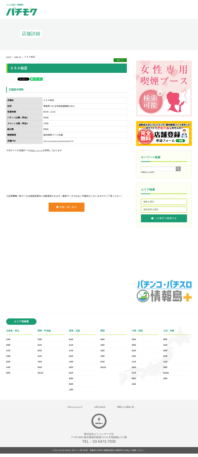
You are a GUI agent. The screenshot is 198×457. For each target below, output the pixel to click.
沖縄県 (166, 380)
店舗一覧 (20, 57)
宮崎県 (166, 369)
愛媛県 (134, 380)
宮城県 (9, 357)
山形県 (9, 369)
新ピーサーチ (38, 150)
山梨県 (72, 363)
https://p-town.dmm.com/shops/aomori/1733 (62, 141)
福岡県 (166, 339)
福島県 (9, 374)
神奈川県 (41, 374)
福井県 (72, 357)
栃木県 (40, 345)
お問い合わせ (99, 409)
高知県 (134, 386)
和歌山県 (104, 369)
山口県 (134, 363)
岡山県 (134, 351)
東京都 (40, 369)
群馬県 (40, 351)
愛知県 (72, 386)
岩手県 (9, 351)
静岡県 (72, 380)
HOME (9, 57)
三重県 (72, 392)
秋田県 (9, 363)
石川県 (72, 351)
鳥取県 (134, 339)
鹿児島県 (167, 374)
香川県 (134, 374)
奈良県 (103, 363)
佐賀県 (166, 345)
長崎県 (166, 351)
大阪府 (103, 351)
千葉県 (40, 363)
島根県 (134, 345)
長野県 (72, 369)
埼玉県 (40, 357)
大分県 (166, 363)
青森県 (9, 345)
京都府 (103, 345)
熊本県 (166, 357)
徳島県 (134, 369)
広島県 (134, 357)
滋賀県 (103, 339)
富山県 (72, 345)
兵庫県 (103, 357)
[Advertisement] (135, 9)
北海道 (9, 339)
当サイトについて (70, 409)
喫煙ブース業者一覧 (130, 409)
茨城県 (40, 339)
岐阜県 (72, 374)
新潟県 (72, 339)
